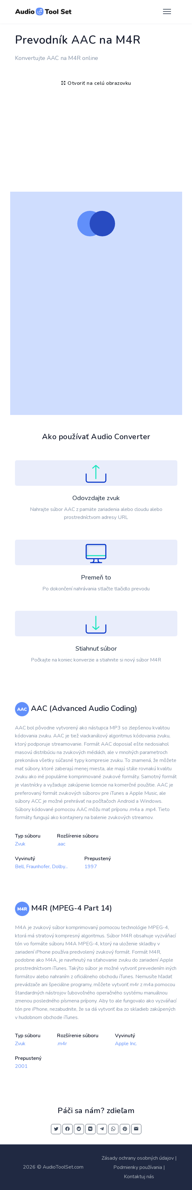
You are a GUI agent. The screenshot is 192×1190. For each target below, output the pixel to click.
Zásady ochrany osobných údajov (138, 1158)
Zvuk (20, 843)
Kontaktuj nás (139, 1176)
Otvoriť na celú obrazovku (96, 83)
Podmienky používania (137, 1167)
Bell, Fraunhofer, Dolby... (41, 866)
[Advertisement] (96, 137)
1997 (90, 866)
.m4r (62, 1043)
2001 (21, 1066)
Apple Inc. (126, 1043)
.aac (61, 843)
